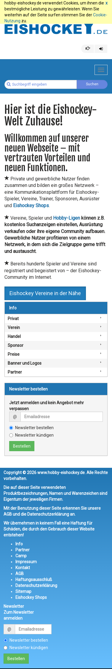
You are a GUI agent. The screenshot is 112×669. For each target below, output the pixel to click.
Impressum (26, 561)
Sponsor (15, 345)
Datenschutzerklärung (36, 585)
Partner (15, 372)
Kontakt (22, 567)
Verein (14, 327)
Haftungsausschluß (33, 579)
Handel (14, 336)
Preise (14, 354)
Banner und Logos (24, 363)
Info (13, 308)
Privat (13, 318)
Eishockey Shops (31, 597)
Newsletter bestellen (31, 427)
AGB (19, 573)
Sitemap (23, 591)
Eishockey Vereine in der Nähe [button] (45, 293)
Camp (21, 555)
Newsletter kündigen (31, 435)
